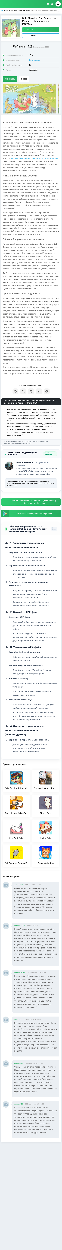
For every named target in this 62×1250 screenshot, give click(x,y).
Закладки (30, 35)
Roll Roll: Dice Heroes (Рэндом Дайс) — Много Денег (35, 158)
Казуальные (34, 60)
